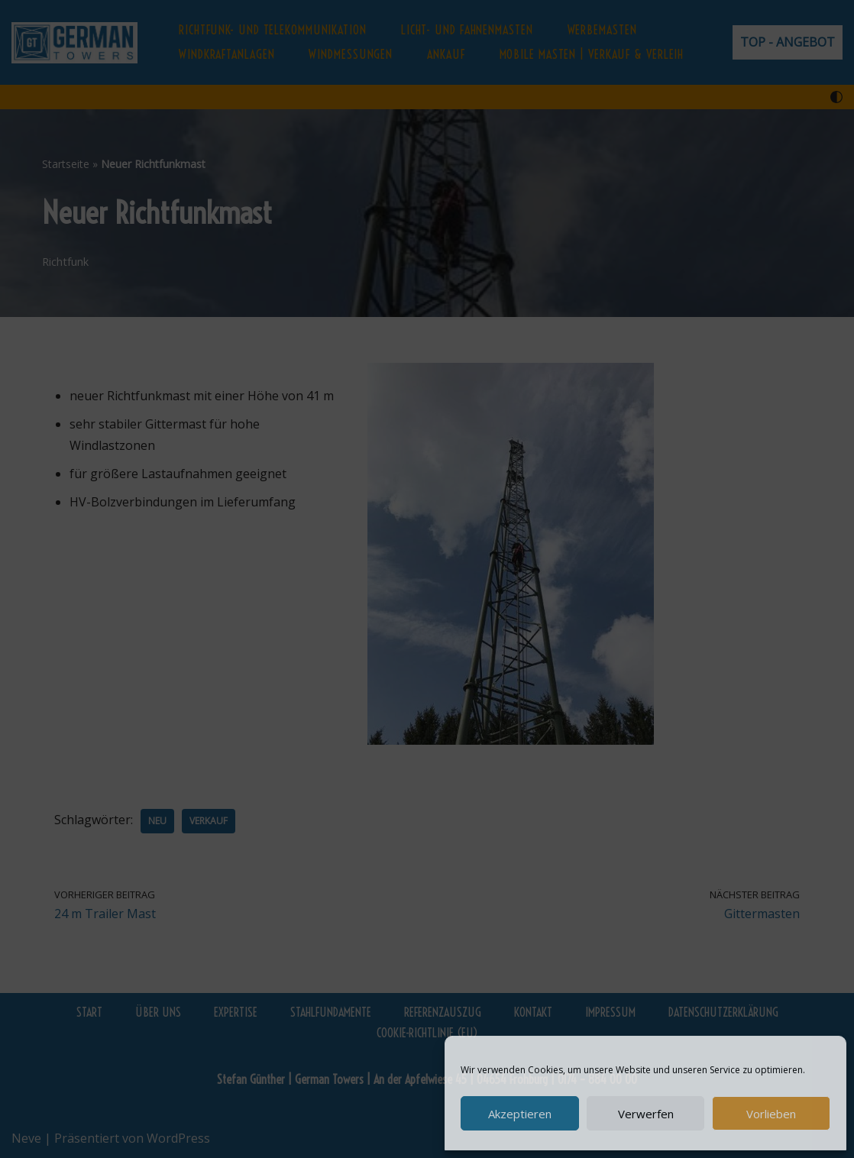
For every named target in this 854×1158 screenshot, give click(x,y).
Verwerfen (646, 1113)
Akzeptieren (520, 1113)
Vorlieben (771, 1113)
